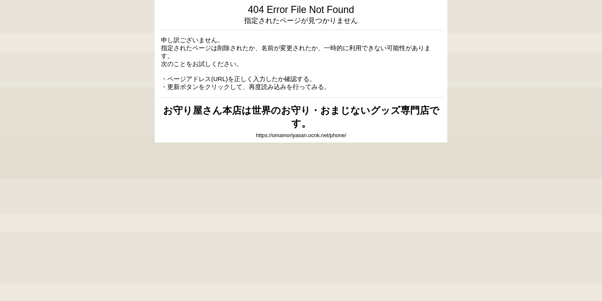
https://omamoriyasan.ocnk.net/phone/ (301, 135)
